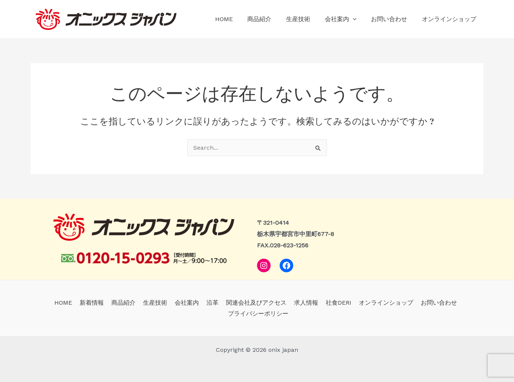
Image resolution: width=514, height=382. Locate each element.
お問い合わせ (393, 19)
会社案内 (347, 19)
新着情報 (98, 302)
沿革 (212, 302)
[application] (359, 19)
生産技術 (307, 19)
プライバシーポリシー (258, 313)
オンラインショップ (450, 19)
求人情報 (303, 302)
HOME (237, 19)
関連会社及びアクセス (255, 302)
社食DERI (334, 302)
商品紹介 (271, 19)
